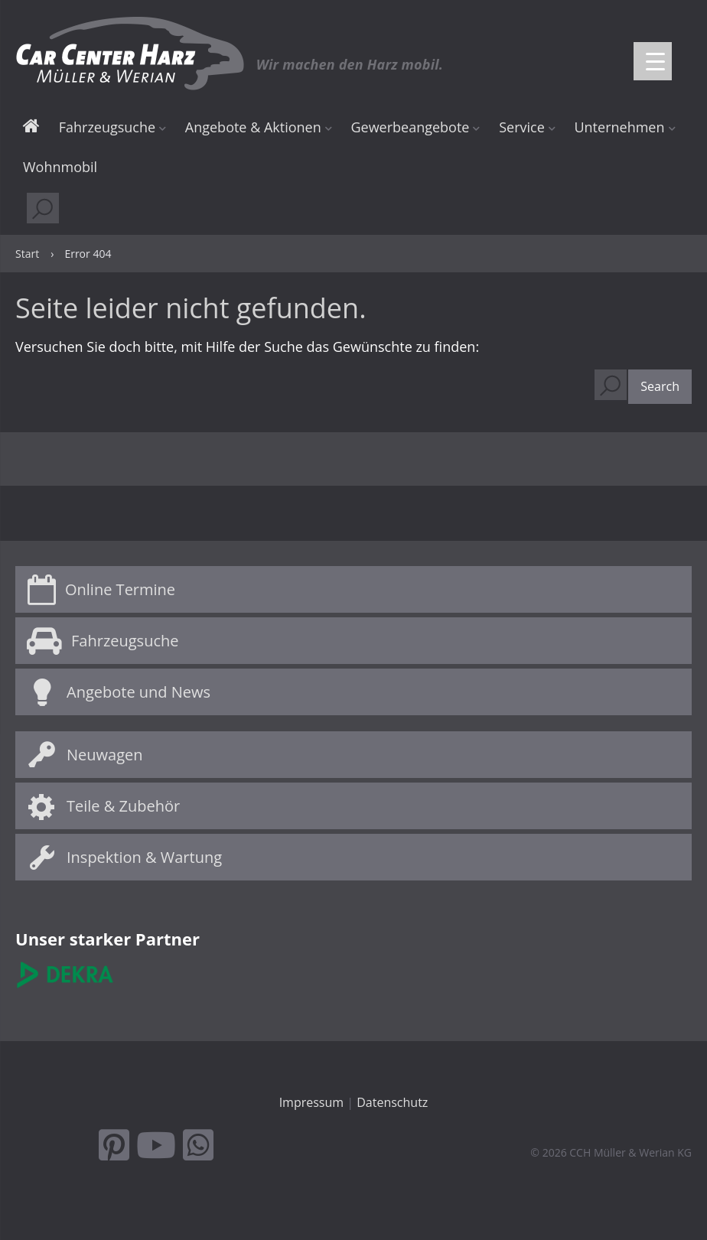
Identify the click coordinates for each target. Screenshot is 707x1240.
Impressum (311, 1102)
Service (522, 127)
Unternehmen (619, 127)
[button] (660, 387)
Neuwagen (105, 754)
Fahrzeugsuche (107, 127)
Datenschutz (392, 1102)
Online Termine (120, 589)
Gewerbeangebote (409, 127)
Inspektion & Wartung (144, 857)
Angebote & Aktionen (253, 127)
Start (31, 128)
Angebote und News (138, 692)
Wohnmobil (60, 167)
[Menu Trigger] (653, 61)
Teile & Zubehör (123, 806)
